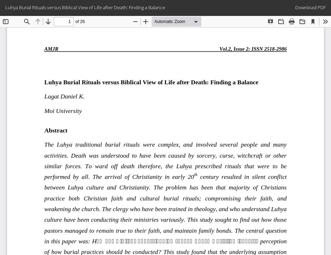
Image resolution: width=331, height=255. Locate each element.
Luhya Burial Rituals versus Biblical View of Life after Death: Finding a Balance (85, 7)
